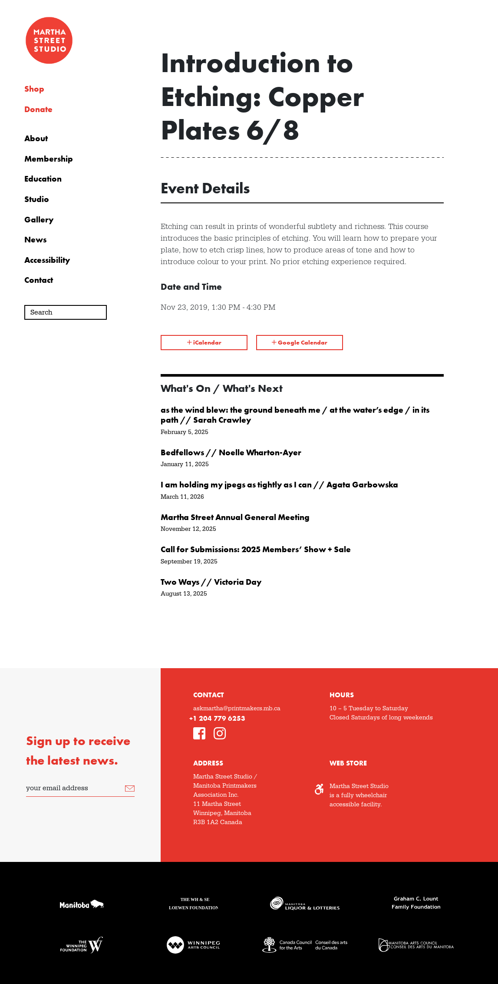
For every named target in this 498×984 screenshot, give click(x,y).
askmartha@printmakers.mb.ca (236, 708)
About (36, 138)
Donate (38, 109)
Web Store (348, 763)
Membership (48, 159)
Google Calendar (299, 342)
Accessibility (47, 260)
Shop (34, 89)
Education (43, 179)
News (35, 240)
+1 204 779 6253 (217, 718)
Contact (38, 280)
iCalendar (204, 342)
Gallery (38, 220)
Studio (36, 199)
